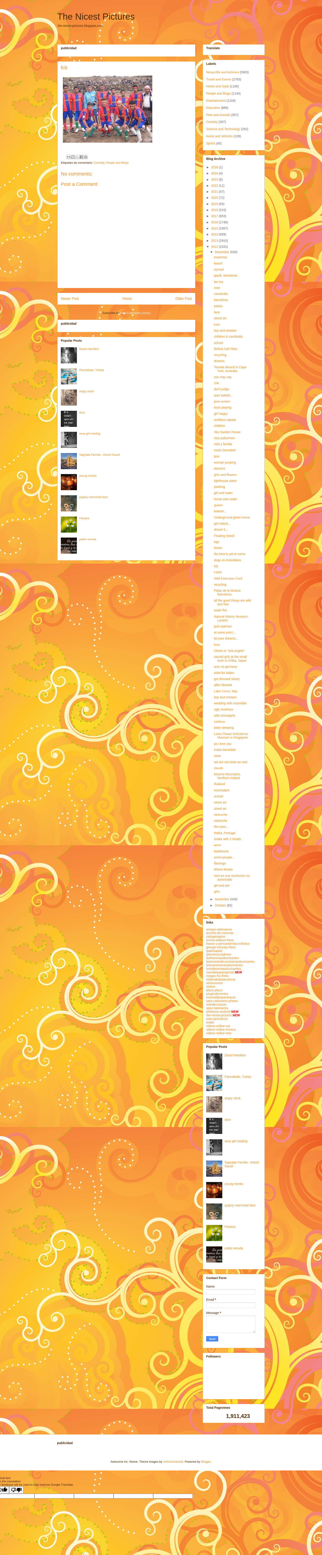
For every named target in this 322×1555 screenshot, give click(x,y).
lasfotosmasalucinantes (222, 958)
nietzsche (220, 814)
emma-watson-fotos (220, 940)
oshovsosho (214, 983)
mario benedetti (225, 450)
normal (219, 269)
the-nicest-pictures (219, 1015)
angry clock (86, 391)
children (219, 426)
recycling (220, 355)
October (221, 905)
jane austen (222, 401)
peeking (219, 487)
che (216, 383)
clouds (218, 768)
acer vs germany (225, 666)
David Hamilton (89, 349)
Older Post (183, 299)
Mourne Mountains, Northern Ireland (227, 776)
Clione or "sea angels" (229, 651)
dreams (219, 361)
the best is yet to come (229, 554)
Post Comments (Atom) (135, 313)
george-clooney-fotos (221, 947)
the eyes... (221, 826)
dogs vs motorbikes (227, 560)
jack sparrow (223, 626)
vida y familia (223, 444)
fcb (216, 566)
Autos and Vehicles (219, 136)
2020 (215, 197)
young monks (87, 475)
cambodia (221, 294)
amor (217, 845)
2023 (215, 179)
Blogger (206, 1461)
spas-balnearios (217, 1008)
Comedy (99, 162)
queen (218, 505)
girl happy (221, 413)
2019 (215, 204)
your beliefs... (223, 395)
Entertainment (216, 100)
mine (217, 756)
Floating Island (224, 536)
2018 (215, 210)
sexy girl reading (89, 433)
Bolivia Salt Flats (225, 349)
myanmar (220, 257)
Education (213, 108)
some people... (224, 857)
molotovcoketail (173, 1461)
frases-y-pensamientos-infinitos (228, 943)
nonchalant (221, 790)
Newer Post (70, 299)
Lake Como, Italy (225, 691)
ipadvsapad (214, 951)
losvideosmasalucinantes (223, 968)
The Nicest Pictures (96, 16)
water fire (220, 610)
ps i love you (222, 744)
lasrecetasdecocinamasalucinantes (230, 961)
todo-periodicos (217, 1019)
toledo (218, 306)
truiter (210, 1022)
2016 (215, 222)
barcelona (221, 300)
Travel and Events (218, 79)
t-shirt (218, 572)
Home (127, 299)
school (218, 343)
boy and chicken (225, 697)
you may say (223, 377)
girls (217, 891)
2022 (215, 185)
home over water (225, 499)
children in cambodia (228, 336)
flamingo (220, 863)
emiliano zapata (225, 420)
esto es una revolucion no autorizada (232, 877)
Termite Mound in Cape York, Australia (230, 369)
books (218, 548)
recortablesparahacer (221, 997)
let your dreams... (226, 638)
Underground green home (232, 517)
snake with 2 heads (227, 839)
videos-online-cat (218, 1026)
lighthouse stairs (225, 481)
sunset (218, 796)
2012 (215, 246)
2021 (215, 191)
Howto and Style (217, 86)
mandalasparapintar (220, 972)
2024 (215, 173)
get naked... (222, 523)
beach (218, 263)
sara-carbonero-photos (222, 1001)
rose (217, 288)
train (217, 324)
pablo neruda (87, 539)
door (82, 412)
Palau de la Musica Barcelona (227, 592)
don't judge (221, 389)
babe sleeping (223, 727)
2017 (215, 216)
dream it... (221, 529)
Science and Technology (223, 129)
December (222, 252)
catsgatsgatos (215, 936)
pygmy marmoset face (93, 497)
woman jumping (225, 462)
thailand (219, 784)
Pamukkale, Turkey (91, 370)
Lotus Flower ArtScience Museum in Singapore (231, 735)
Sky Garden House (227, 432)
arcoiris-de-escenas (219, 933)
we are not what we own (231, 762)
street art (220, 318)
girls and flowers (225, 475)
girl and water (223, 493)
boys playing (222, 407)
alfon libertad (223, 685)
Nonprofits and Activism (222, 72)
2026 (215, 167)
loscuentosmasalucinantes (224, 965)
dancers (219, 468)
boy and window (225, 330)
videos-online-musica (221, 1029)
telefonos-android (218, 1011)
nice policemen (224, 438)
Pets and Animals (218, 115)
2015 (215, 228)
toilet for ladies (224, 673)
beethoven (221, 851)
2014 (215, 234)
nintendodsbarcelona (220, 979)
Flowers (84, 518)
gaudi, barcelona (225, 275)
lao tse (218, 282)
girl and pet (221, 885)
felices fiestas (223, 869)
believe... (220, 511)
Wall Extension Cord (228, 578)
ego (216, 542)
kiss (216, 456)
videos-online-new (218, 1033)
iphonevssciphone (218, 954)
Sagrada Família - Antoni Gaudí (99, 454)
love (217, 644)
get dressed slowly (227, 679)
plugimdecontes (217, 994)
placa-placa (214, 990)
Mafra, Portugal (224, 833)
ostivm (210, 986)
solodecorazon (216, 1004)
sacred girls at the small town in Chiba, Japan (230, 658)
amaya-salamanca (219, 929)
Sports (210, 143)
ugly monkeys (223, 709)
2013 (215, 240)
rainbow (219, 721)
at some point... (224, 632)
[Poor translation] (16, 1490)
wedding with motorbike (230, 703)
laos (217, 312)
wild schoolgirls (224, 715)
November (222, 899)
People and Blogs (117, 162)
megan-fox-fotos (217, 976)
